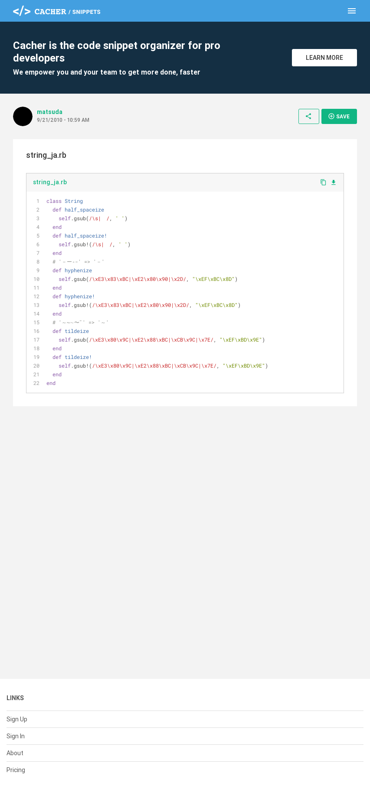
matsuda (49, 112)
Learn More (324, 58)
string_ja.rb (50, 182)
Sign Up (17, 719)
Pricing (16, 770)
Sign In (16, 736)
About (15, 753)
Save (339, 116)
